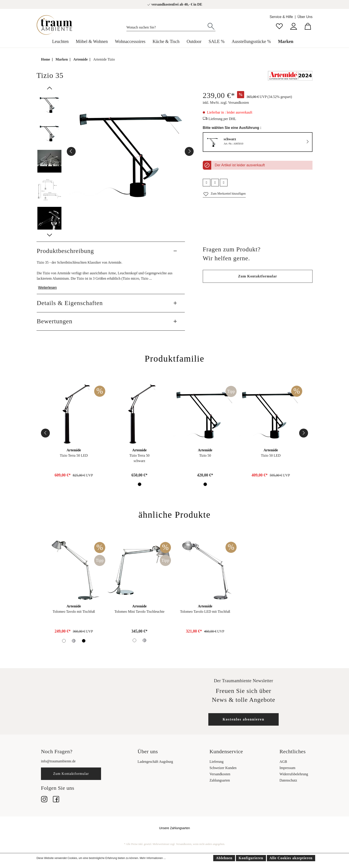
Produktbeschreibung (65, 250)
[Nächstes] (189, 151)
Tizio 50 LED (270, 455)
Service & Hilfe (281, 17)
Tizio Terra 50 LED (74, 455)
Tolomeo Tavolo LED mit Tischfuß (205, 611)
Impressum (287, 768)
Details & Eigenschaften (70, 302)
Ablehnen (224, 858)
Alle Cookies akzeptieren (291, 858)
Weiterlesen (47, 287)
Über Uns (304, 17)
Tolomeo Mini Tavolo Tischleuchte (139, 611)
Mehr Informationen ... (153, 858)
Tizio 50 (205, 455)
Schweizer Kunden (222, 768)
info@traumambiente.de (58, 761)
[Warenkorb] (307, 25)
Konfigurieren (251, 858)
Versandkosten (219, 774)
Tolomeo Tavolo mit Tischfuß (74, 611)
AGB (283, 761)
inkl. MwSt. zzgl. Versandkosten (226, 102)
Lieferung (216, 761)
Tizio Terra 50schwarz (139, 458)
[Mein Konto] (293, 25)
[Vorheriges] (71, 151)
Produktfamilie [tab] (174, 359)
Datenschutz (288, 780)
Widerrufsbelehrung (294, 774)
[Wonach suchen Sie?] (166, 26)
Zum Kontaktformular (257, 276)
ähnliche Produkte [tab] (174, 515)
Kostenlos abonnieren (243, 719)
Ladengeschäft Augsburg (155, 761)
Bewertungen (54, 321)
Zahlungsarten (219, 780)
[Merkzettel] (279, 25)
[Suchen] (211, 25)
